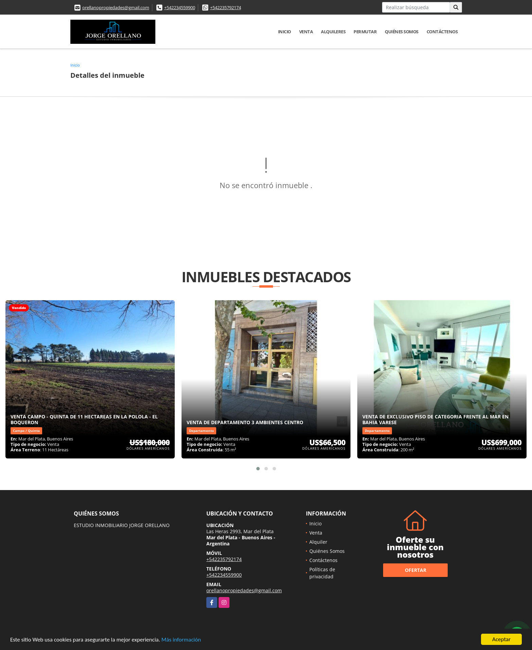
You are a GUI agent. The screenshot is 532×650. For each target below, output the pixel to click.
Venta (306, 32)
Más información (181, 640)
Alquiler (318, 542)
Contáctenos (442, 32)
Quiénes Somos (401, 32)
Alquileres (333, 32)
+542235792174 (225, 7)
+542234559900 (179, 7)
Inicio (284, 32)
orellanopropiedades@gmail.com (115, 7)
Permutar (365, 32)
